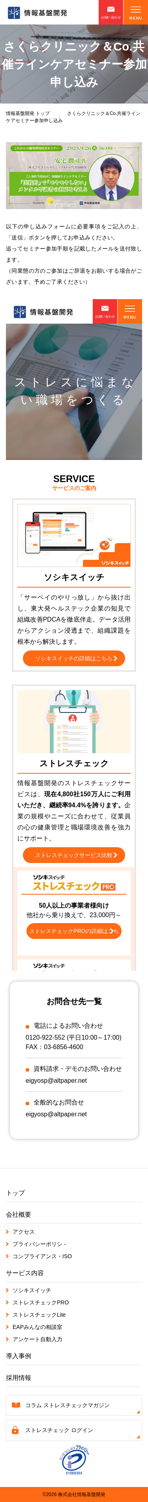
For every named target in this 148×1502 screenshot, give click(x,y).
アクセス (24, 1232)
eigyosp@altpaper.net (56, 1080)
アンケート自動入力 (37, 1339)
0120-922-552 (45, 1037)
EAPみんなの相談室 (37, 1327)
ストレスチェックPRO (41, 1302)
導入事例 (18, 1356)
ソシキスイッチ (32, 1290)
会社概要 (18, 1214)
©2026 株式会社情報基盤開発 (74, 1494)
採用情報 (18, 1377)
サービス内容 (25, 1273)
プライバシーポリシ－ (40, 1244)
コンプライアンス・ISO (42, 1256)
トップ (28, 113)
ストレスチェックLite (39, 1315)
